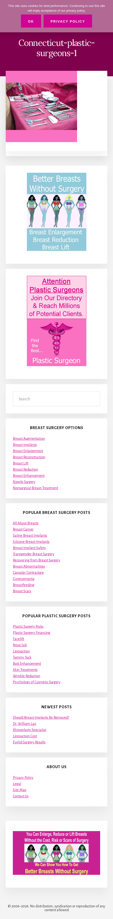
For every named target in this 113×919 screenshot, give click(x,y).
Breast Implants (25, 445)
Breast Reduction (25, 469)
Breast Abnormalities (29, 566)
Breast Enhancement (28, 476)
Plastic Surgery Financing (31, 633)
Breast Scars (22, 591)
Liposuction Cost (25, 736)
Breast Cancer (23, 529)
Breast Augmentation (29, 438)
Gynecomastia (23, 579)
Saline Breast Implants (30, 535)
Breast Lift (20, 463)
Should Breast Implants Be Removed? (41, 717)
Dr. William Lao (24, 724)
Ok (31, 21)
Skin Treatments (25, 670)
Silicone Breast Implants (31, 542)
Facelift (18, 639)
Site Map (19, 790)
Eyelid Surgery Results (29, 742)
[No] (107, 16)
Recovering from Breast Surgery (36, 560)
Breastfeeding (23, 585)
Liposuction (21, 651)
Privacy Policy (23, 778)
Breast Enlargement (28, 451)
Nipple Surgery (24, 482)
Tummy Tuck (22, 657)
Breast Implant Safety (29, 548)
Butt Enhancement (27, 663)
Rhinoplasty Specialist (29, 730)
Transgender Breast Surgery (33, 554)
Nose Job (20, 645)
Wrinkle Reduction (26, 676)
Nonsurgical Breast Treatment (35, 488)
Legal (17, 784)
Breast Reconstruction (29, 457)
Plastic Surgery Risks (28, 626)
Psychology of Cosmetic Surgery (36, 682)
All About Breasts (26, 523)
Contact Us (21, 796)
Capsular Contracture (28, 572)
